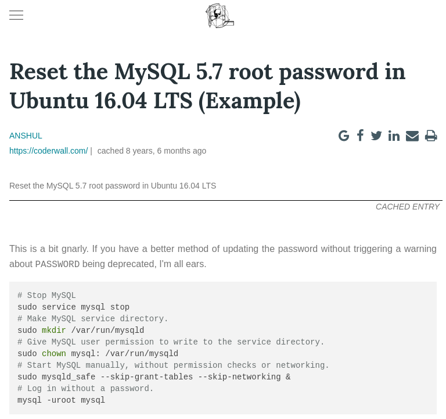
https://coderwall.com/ (48, 150)
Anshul (25, 135)
